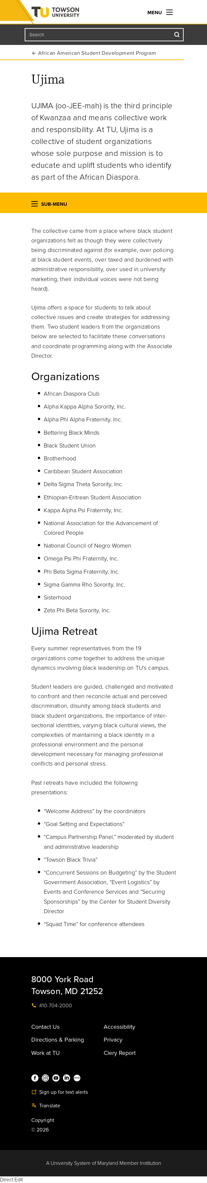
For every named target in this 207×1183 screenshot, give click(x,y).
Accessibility (119, 1026)
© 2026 (40, 1130)
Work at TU (45, 1053)
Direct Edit (11, 1179)
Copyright (43, 1120)
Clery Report (120, 1053)
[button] (34, 205)
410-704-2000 (51, 1005)
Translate (46, 1105)
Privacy (113, 1039)
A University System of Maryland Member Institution (103, 1163)
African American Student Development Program (97, 53)
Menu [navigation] (160, 13)
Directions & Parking (57, 1039)
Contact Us (45, 1026)
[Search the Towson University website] (104, 34)
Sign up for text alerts (59, 1092)
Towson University (68, 13)
